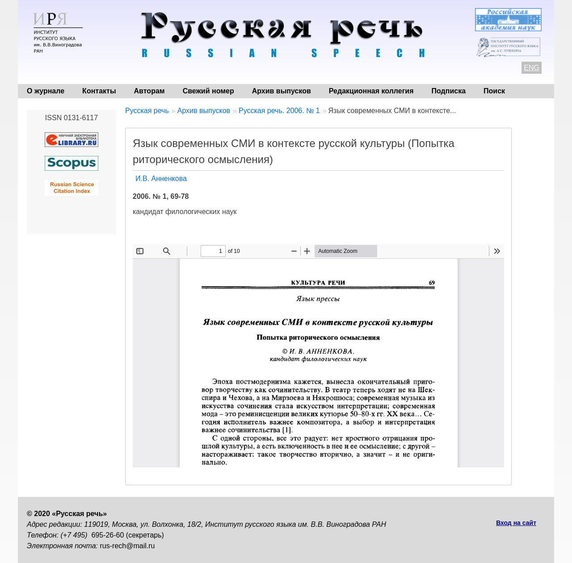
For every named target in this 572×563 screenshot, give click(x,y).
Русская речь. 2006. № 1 (279, 110)
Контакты (99, 91)
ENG (531, 67)
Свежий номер (208, 91)
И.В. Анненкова (161, 178)
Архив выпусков (281, 91)
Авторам (149, 91)
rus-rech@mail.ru (127, 546)
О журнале (45, 91)
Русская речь (147, 110)
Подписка (449, 91)
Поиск (494, 91)
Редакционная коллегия (371, 91)
